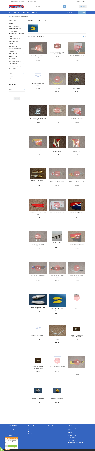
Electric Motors (13, 46)
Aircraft (11, 23)
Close (16, 438)
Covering (11, 43)
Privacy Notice (11, 431)
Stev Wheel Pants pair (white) (38, 335)
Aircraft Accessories (14, 26)
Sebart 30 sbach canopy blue (38, 275)
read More (7, 449)
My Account (30, 431)
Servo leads (12, 71)
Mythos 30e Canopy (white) (57, 181)
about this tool (15, 447)
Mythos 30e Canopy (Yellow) (76, 181)
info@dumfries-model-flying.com (76, 442)
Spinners (11, 76)
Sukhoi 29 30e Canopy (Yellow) (76, 370)
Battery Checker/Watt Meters (16, 33)
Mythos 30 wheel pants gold (38, 180)
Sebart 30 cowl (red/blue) (76, 212)
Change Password (32, 429)
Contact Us (11, 427)
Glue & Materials (13, 56)
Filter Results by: (31, 36)
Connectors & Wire (13, 41)
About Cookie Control (6, 438)
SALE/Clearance (12, 68)
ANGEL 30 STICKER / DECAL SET (77, 55)
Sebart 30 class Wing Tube (57, 242)
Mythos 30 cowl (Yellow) (38, 149)
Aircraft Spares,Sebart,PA (16, 16)
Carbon (10, 36)
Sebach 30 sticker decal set (57, 212)
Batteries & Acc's (13, 31)
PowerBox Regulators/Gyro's (16, 61)
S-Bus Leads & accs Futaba (15, 66)
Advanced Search (16, 101)
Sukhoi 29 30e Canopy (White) (57, 366)
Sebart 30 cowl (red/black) (77, 244)
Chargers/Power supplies (15, 38)
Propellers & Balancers (14, 63)
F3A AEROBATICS (12, 51)
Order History (31, 433)
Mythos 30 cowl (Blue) (77, 118)
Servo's (10, 73)
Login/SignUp (83, 6)
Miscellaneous (12, 58)
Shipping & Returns (12, 429)
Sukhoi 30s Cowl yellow (57, 398)
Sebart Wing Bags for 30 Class (77, 303)
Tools (10, 78)
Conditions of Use (12, 433)
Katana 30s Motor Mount (57, 117)
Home (10, 16)
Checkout (82, 12)
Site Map (10, 435)
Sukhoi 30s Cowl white (38, 398)
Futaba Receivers (13, 53)
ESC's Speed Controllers (15, 48)
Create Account (31, 427)
